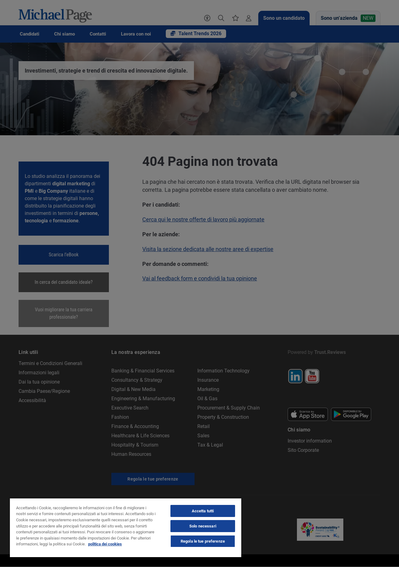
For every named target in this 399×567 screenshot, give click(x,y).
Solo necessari (202, 526)
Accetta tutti (203, 511)
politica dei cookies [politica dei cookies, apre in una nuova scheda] (105, 544)
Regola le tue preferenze (203, 541)
